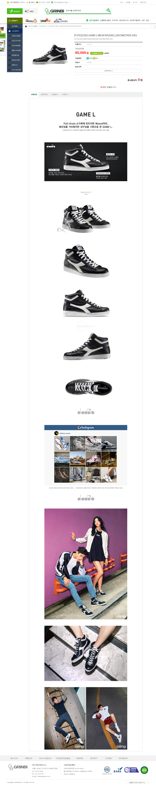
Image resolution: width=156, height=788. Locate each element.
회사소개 (14, 758)
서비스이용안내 (45, 758)
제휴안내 (28, 758)
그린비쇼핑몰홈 (32, 26)
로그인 (135, 2)
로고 (54, 11)
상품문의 (55, 94)
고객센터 (108, 758)
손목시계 (125, 20)
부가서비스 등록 (44, 2)
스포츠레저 (42, 26)
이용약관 (79, 758)
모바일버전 (123, 758)
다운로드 (17, 2)
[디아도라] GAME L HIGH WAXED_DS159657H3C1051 (64, 26)
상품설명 (34, 94)
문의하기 (94, 758)
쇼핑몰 (128, 2)
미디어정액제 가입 (60, 2)
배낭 (147, 20)
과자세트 (115, 20)
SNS (121, 2)
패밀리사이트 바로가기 (137, 782)
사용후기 (65, 94)
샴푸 (143, 20)
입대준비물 (133, 20)
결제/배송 (44, 94)
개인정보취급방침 (63, 758)
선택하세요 (108, 71)
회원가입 (143, 2)
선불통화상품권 (105, 20)
